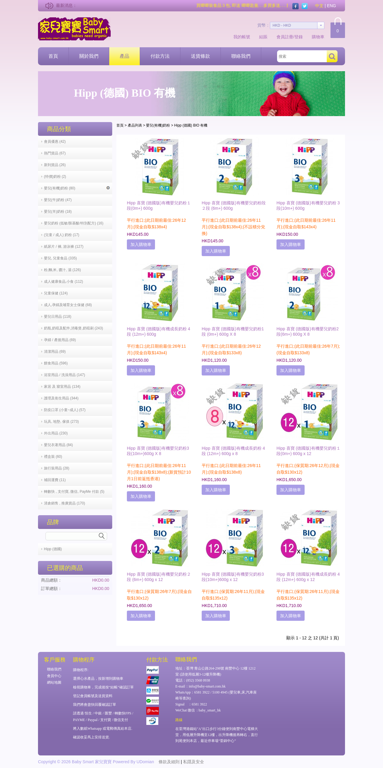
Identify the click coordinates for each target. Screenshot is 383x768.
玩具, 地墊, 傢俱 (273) (61, 421)
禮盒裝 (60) (53, 456)
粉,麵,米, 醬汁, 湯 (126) (62, 270)
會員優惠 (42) (55, 141)
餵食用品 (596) (56, 363)
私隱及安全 (193, 761)
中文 (319, 5)
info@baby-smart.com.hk (207, 686)
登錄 (298, 36)
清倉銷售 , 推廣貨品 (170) (64, 503)
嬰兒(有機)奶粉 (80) (77, 188)
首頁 (53, 56)
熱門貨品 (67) (55, 153)
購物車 (318, 36)
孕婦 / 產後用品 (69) (60, 340)
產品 (124, 56)
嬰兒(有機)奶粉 (158, 125)
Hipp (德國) (53, 549)
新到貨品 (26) (55, 165)
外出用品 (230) (56, 433)
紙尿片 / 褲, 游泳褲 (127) (63, 246)
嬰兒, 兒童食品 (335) (60, 258)
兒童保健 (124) (56, 293)
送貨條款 (200, 56)
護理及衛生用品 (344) (61, 398)
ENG (331, 5)
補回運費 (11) (55, 480)
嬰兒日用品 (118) (57, 316)
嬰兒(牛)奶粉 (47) (58, 200)
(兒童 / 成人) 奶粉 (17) (61, 235)
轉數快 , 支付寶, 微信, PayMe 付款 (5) (74, 491)
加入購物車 (140, 244)
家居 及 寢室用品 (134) (62, 386)
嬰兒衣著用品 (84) (58, 445)
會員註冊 (284, 36)
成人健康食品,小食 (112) (63, 281)
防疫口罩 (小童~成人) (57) (65, 410)
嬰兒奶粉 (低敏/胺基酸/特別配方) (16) (74, 223)
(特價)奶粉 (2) (55, 176)
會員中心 (54, 676)
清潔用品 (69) (55, 351)
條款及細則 (169, 761)
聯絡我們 (240, 56)
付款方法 (160, 56)
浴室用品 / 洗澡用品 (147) (64, 375)
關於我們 (88, 56)
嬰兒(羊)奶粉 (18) (58, 211)
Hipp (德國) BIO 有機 (190, 125)
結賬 (263, 36)
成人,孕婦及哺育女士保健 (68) (68, 305)
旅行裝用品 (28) (56, 468)
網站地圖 (54, 682)
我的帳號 (241, 36)
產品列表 (135, 125)
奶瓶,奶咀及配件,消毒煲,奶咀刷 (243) (73, 328)
